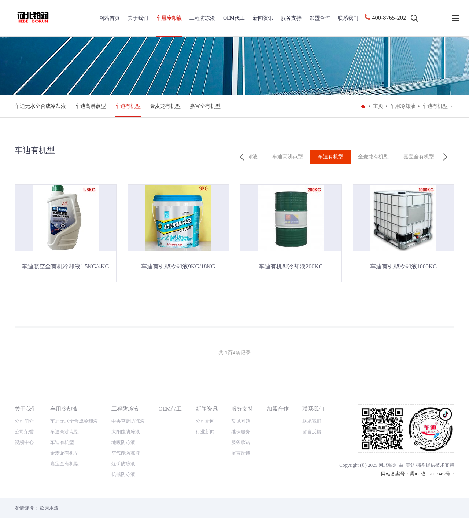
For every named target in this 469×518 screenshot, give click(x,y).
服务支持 (291, 18)
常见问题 (240, 421)
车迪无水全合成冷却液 (40, 106)
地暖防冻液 (123, 442)
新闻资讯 (263, 18)
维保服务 (240, 431)
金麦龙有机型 (165, 106)
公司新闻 (205, 421)
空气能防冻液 (125, 453)
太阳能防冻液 (125, 431)
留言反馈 (240, 453)
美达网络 (415, 465)
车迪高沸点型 (90, 106)
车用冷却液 (169, 18)
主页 (378, 106)
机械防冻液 (123, 474)
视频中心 (24, 442)
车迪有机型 (128, 106)
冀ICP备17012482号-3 (432, 474)
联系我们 (348, 18)
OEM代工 (234, 18)
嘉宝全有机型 (205, 106)
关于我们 (138, 18)
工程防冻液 (202, 18)
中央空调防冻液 (128, 421)
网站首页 (109, 18)
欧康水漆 (49, 508)
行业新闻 (205, 431)
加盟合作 (320, 18)
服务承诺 (240, 442)
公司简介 (24, 421)
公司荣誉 (24, 431)
